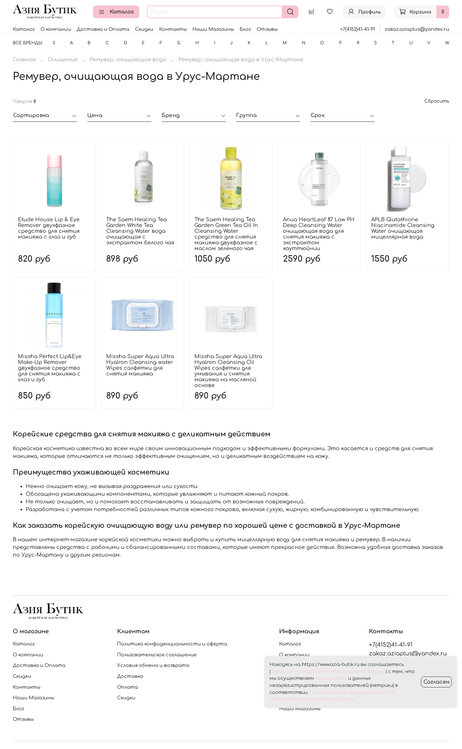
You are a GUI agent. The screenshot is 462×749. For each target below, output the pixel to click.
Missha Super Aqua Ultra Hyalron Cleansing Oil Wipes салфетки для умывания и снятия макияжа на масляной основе (228, 371)
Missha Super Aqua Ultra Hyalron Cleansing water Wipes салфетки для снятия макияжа (140, 365)
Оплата (127, 687)
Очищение (63, 60)
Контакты (173, 29)
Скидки (144, 29)
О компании (55, 29)
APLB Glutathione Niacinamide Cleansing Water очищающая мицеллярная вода (402, 228)
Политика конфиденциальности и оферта (172, 643)
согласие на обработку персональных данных (328, 671)
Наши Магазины (213, 29)
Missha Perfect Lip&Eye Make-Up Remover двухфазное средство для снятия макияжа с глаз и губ (49, 368)
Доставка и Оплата (103, 29)
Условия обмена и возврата (153, 665)
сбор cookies (331, 678)
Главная (24, 60)
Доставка (130, 676)
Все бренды (27, 43)
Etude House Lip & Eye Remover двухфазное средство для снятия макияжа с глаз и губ (49, 228)
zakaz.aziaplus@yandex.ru (417, 29)
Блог (245, 29)
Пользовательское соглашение (157, 654)
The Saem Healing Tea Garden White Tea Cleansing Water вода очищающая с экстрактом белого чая (140, 231)
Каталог (116, 12)
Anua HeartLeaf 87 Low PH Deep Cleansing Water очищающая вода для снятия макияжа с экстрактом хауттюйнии (319, 234)
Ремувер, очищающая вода (128, 60)
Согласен (436, 682)
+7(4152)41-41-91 (357, 29)
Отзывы (267, 29)
